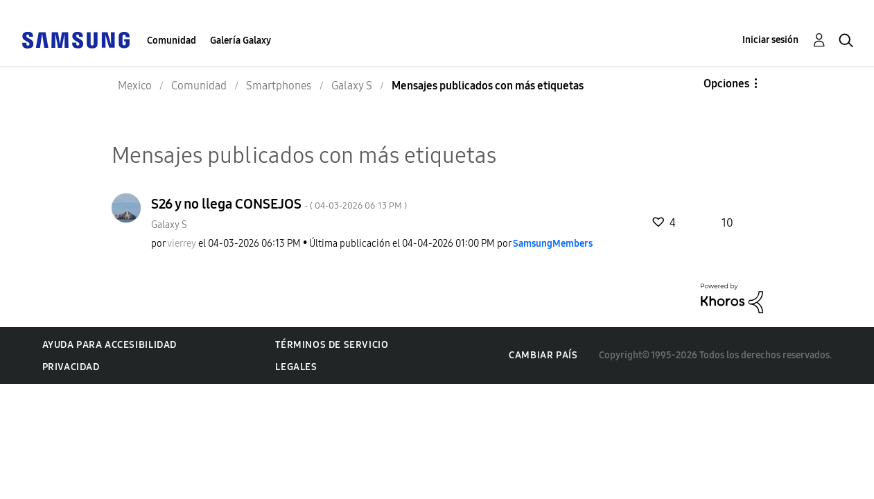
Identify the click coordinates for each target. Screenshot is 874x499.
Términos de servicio (331, 345)
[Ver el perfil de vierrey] (181, 244)
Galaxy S (169, 225)
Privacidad (71, 367)
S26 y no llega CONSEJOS (279, 203)
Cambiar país (543, 355)
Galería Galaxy (240, 40)
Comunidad (171, 40)
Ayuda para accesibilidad (109, 345)
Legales (296, 367)
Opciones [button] (726, 83)
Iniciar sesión (770, 40)
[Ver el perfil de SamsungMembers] (553, 244)
